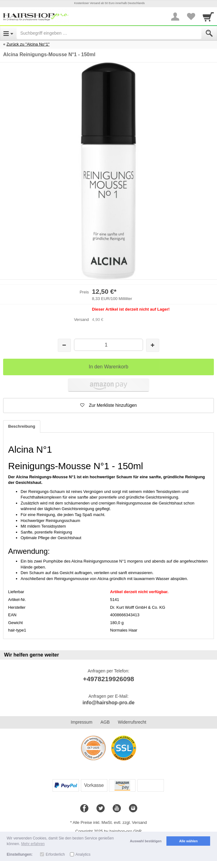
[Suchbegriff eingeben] (109, 33)
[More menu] (175, 16)
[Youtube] (117, 808)
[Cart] (208, 16)
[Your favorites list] (191, 16)
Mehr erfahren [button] (33, 844)
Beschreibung (21, 426)
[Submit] (209, 33)
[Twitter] (100, 808)
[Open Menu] (8, 33)
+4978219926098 (108, 678)
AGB (105, 722)
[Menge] (108, 345)
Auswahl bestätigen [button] (145, 841)
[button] (108, 405)
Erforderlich (55, 854)
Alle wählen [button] (188, 841)
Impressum (81, 722)
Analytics (83, 854)
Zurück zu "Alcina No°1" (28, 44)
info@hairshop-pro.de (108, 702)
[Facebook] (84, 808)
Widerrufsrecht (132, 722)
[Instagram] (133, 808)
